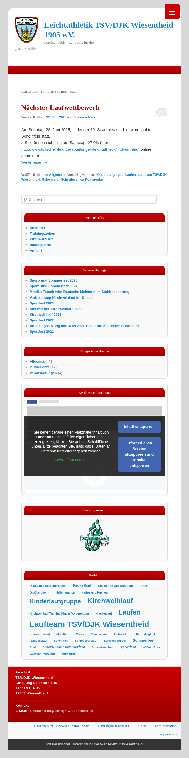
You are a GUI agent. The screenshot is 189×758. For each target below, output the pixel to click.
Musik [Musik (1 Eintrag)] (80, 634)
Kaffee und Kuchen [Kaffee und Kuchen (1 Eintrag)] (95, 592)
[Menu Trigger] (172, 11)
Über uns (37, 228)
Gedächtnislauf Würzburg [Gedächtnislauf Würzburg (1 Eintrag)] (115, 585)
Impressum (168, 734)
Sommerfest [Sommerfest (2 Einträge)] (143, 640)
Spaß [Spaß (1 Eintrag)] (33, 647)
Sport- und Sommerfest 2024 (53, 286)
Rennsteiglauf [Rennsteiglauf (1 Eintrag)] (145, 634)
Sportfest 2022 (42, 320)
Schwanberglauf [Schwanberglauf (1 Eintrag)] (115, 640)
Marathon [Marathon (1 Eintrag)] (62, 634)
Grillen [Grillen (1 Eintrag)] (144, 585)
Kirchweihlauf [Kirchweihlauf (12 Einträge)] (110, 601)
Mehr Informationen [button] (71, 460)
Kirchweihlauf (41, 239)
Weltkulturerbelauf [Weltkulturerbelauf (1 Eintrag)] (42, 653)
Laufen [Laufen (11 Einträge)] (129, 612)
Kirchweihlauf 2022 (46, 315)
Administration (165, 726)
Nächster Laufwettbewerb (60, 107)
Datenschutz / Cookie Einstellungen (61, 726)
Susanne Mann (84, 117)
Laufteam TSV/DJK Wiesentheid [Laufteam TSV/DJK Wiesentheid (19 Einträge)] (89, 624)
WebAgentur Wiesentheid (121, 744)
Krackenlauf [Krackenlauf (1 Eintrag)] (103, 613)
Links (142, 726)
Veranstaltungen (43, 373)
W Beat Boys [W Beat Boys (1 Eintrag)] (151, 647)
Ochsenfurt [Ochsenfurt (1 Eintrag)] (122, 634)
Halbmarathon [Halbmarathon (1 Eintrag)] (65, 592)
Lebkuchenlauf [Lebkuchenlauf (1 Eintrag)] (40, 634)
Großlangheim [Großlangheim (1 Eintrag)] (39, 592)
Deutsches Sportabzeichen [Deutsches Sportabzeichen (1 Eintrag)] (48, 585)
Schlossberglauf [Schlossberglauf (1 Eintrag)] (86, 640)
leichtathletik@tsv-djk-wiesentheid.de (61, 711)
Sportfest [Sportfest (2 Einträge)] (128, 647)
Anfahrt (36, 250)
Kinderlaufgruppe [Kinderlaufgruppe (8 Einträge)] (55, 601)
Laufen (130, 175)
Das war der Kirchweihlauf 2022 (56, 309)
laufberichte (40, 367)
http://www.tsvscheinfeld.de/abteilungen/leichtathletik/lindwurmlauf (80, 149)
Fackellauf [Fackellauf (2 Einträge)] (82, 585)
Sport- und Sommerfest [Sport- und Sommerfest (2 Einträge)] (64, 647)
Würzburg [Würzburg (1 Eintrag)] (68, 653)
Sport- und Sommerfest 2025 (53, 280)
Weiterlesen (34, 162)
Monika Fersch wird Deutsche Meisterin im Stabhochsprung (80, 292)
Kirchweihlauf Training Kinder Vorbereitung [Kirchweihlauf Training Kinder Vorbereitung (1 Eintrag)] (59, 613)
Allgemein (57, 175)
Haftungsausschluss (113, 726)
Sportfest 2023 (42, 303)
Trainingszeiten (42, 233)
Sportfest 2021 (42, 331)
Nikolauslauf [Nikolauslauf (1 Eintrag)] (99, 634)
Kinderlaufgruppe (109, 175)
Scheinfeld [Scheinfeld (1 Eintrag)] (61, 640)
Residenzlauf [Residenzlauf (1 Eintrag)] (39, 640)
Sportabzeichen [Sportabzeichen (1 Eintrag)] (102, 647)
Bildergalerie (40, 245)
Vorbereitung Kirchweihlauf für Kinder (61, 298)
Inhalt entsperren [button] (139, 427)
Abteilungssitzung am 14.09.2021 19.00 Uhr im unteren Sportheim (84, 326)
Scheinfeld (50, 179)
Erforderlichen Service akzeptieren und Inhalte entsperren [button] (139, 454)
